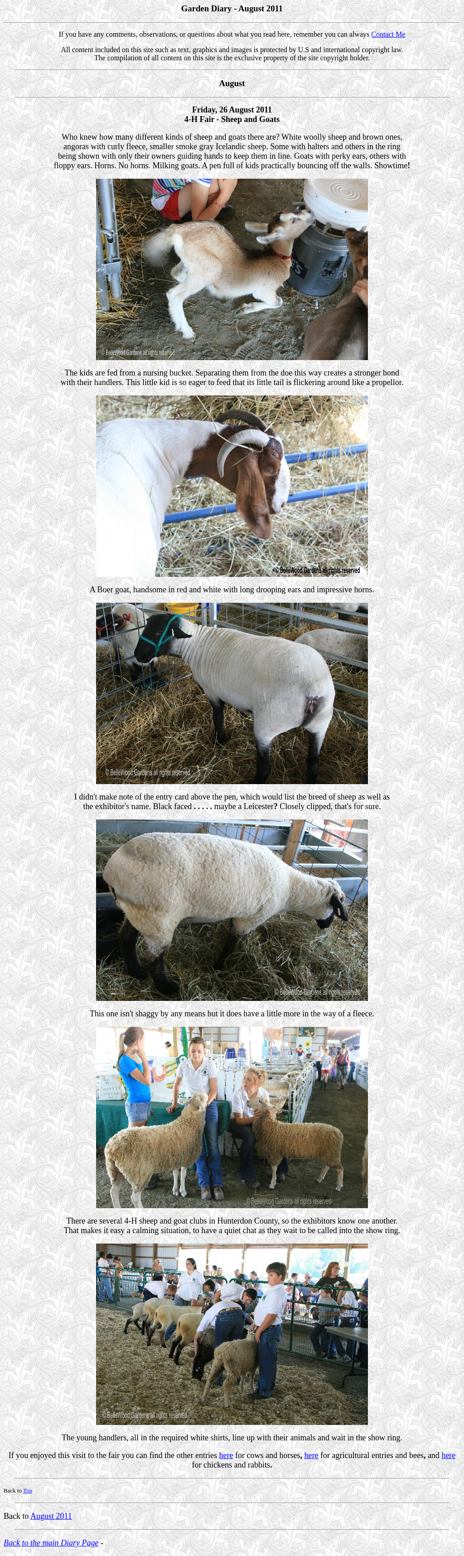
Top (27, 1490)
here (226, 1455)
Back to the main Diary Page (51, 1542)
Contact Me (388, 34)
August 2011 (51, 1516)
